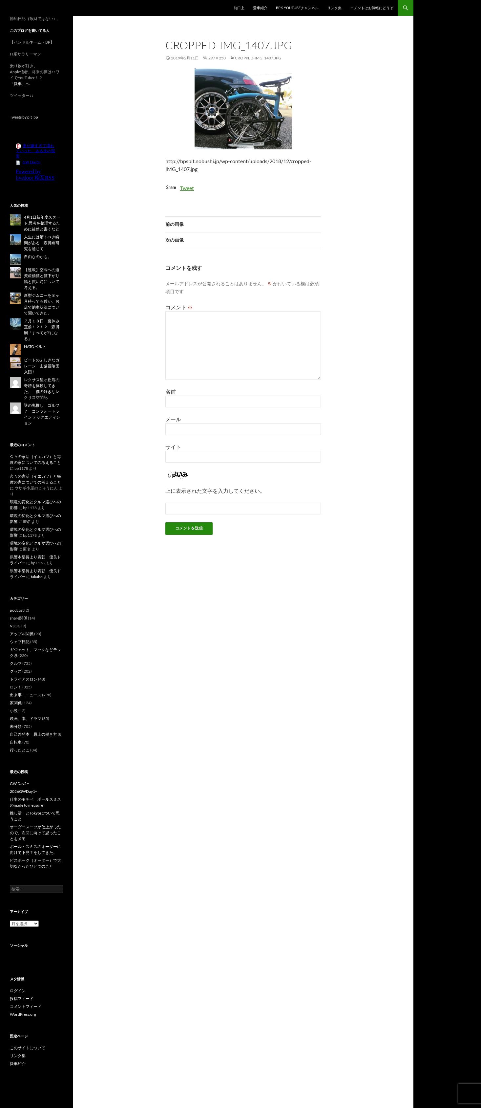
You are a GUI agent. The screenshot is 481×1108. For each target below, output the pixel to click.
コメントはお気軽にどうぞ (371, 8)
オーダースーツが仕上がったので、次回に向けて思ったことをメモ (35, 832)
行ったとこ (20, 750)
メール (173, 419)
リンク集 (334, 8)
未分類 (16, 726)
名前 (170, 391)
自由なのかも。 (38, 256)
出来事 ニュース (25, 694)
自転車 (16, 742)
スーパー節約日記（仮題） (45, 7)
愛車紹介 (260, 8)
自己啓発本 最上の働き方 (33, 734)
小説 (14, 710)
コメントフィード (25, 1006)
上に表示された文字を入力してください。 (215, 491)
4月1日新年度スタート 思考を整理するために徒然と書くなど (42, 223)
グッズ (16, 671)
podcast (17, 610)
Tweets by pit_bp (24, 117)
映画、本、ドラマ (25, 718)
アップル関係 (21, 633)
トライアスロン (23, 679)
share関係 (18, 618)
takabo (37, 576)
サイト (173, 447)
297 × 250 (217, 57)
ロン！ (16, 686)
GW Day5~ (19, 783)
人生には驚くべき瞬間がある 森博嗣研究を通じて (41, 242)
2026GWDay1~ (23, 791)
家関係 (16, 702)
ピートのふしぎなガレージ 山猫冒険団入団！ (41, 366)
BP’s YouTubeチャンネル (297, 8)
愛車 (18, 83)
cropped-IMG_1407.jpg (258, 57)
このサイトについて (27, 1047)
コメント (179, 307)
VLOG (15, 625)
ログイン (18, 990)
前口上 (239, 8)
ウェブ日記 (20, 641)
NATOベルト (35, 346)
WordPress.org (23, 1014)
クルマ (16, 663)
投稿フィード (21, 998)
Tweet (187, 188)
